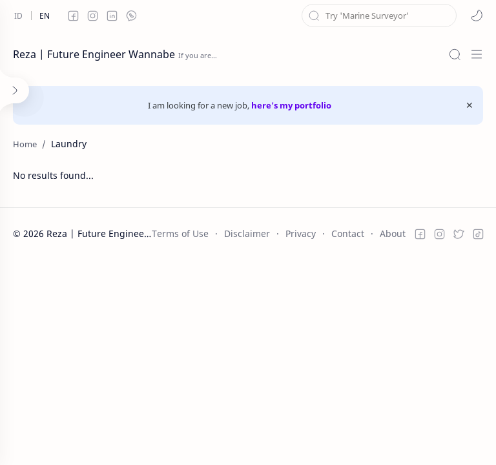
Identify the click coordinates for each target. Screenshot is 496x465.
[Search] (454, 54)
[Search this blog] (379, 15)
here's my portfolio (291, 105)
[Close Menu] (469, 105)
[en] (44, 15)
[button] (476, 15)
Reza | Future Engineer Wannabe (94, 54)
